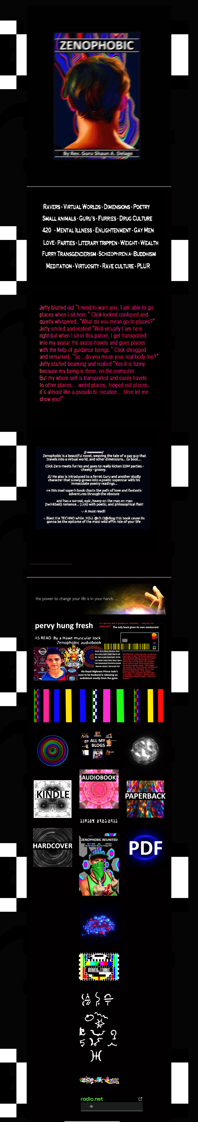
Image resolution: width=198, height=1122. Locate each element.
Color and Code (102, 1121)
